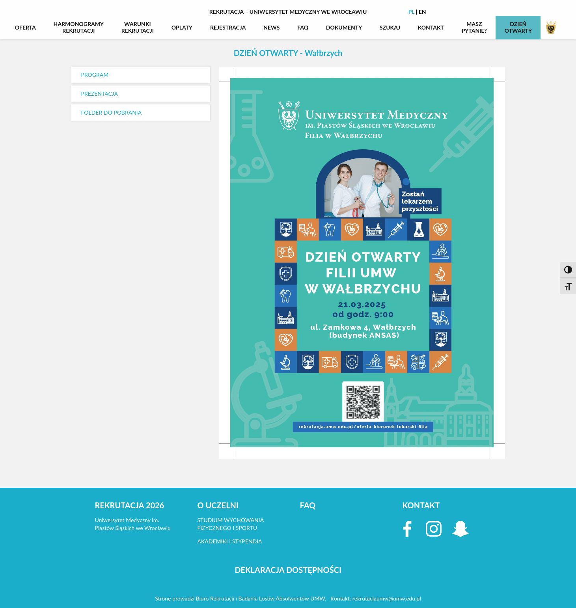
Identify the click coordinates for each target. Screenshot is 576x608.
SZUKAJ (390, 27)
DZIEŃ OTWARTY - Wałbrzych (288, 53)
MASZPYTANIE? (474, 27)
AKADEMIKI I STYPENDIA (230, 541)
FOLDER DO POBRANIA (111, 112)
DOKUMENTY (344, 27)
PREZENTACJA (99, 93)
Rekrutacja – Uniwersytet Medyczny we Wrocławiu (288, 11)
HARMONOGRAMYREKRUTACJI (79, 27)
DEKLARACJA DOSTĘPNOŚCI (288, 570)
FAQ (302, 27)
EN (422, 11)
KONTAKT (431, 27)
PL (411, 11)
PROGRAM (95, 74)
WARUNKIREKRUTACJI (137, 27)
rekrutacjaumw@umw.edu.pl (386, 598)
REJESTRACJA (228, 27)
